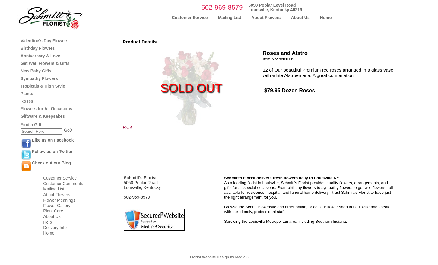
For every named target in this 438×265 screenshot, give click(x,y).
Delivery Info (55, 227)
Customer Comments (63, 183)
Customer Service (60, 178)
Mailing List (53, 189)
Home (48, 233)
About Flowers (56, 194)
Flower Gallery (56, 205)
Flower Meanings (59, 200)
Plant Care (53, 211)
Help (47, 222)
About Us (52, 216)
